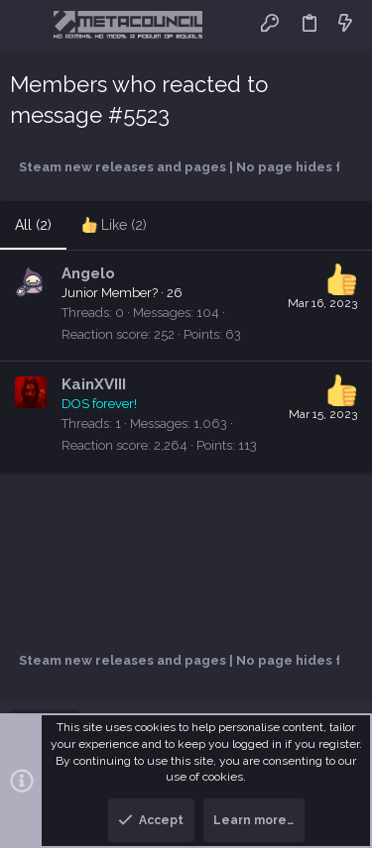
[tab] (114, 226)
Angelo (88, 273)
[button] (29, 25)
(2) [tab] (33, 225)
